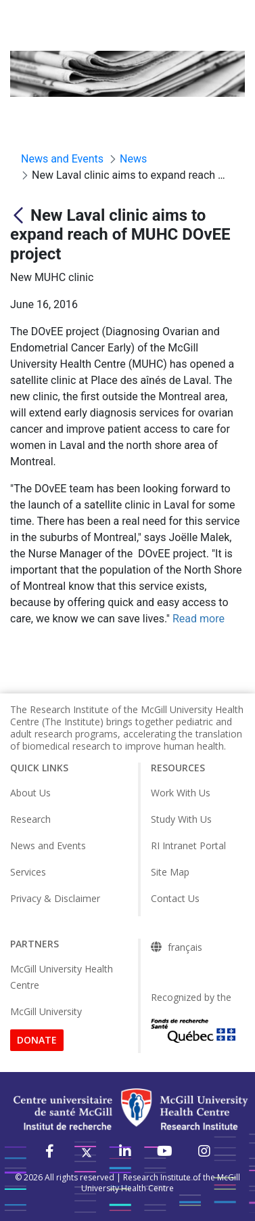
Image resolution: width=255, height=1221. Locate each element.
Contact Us (175, 898)
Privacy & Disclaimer (55, 898)
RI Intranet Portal (188, 845)
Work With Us (180, 792)
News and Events (48, 845)
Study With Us (181, 819)
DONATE (37, 1039)
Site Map (170, 871)
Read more (198, 618)
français (185, 947)
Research (30, 819)
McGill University (46, 1011)
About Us (30, 792)
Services (28, 871)
